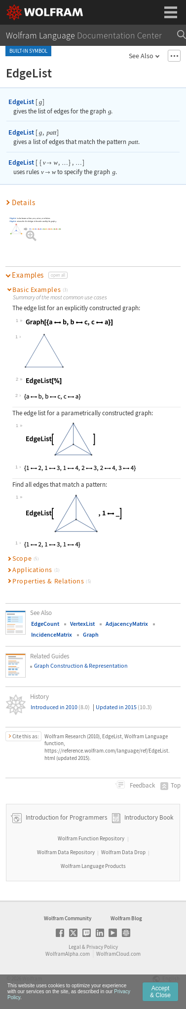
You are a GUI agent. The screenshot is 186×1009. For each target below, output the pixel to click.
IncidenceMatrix (51, 634)
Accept (160, 992)
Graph (91, 634)
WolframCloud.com (118, 953)
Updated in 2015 (124, 707)
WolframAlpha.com (67, 953)
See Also (141, 55)
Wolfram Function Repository (91, 838)
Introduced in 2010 (60, 707)
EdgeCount (45, 623)
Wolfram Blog (126, 918)
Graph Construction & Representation (81, 665)
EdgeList (21, 101)
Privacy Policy (102, 946)
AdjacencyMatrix (127, 623)
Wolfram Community (67, 918)
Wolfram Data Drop (123, 852)
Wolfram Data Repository (66, 852)
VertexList (82, 623)
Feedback (141, 785)
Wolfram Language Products (93, 866)
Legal (75, 946)
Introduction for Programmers (65, 817)
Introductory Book (148, 817)
